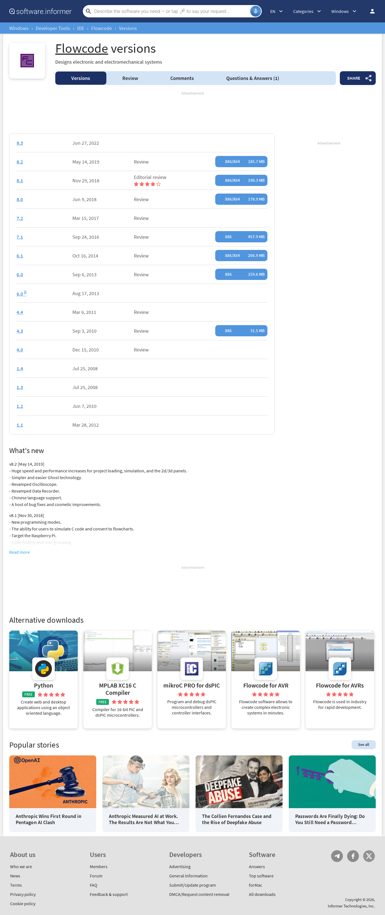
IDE (80, 28)
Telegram (337, 856)
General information (188, 876)
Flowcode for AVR (265, 685)
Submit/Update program (192, 885)
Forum (96, 876)
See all (363, 744)
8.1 (20, 180)
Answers (252, 78)
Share (353, 78)
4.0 (20, 349)
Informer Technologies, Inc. (351, 906)
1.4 (20, 368)
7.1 (20, 237)
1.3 (20, 387)
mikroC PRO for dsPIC (191, 685)
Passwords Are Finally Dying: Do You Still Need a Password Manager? (330, 819)
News (15, 876)
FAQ (93, 885)
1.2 (20, 406)
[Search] (171, 11)
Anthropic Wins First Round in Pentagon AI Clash (48, 819)
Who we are (21, 866)
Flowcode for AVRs (340, 685)
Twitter (369, 856)
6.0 (20, 274)
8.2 (20, 161)
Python (43, 685)
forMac (255, 885)
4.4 (20, 312)
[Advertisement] (192, 112)
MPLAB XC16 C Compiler (117, 689)
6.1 (20, 255)
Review (130, 78)
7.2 (20, 218)
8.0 (20, 199)
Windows (19, 28)
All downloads (262, 894)
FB (353, 856)
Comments (182, 78)
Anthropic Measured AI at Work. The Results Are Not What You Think (143, 819)
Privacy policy (23, 894)
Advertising (180, 866)
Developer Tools (53, 28)
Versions (80, 78)
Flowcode (101, 28)
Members (98, 866)
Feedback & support (109, 894)
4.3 (20, 331)
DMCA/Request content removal (199, 894)
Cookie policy (22, 903)
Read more (19, 552)
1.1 (20, 425)
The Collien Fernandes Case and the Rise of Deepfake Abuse (236, 819)
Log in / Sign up (370, 11)
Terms (16, 885)
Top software (261, 876)
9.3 (20, 143)
